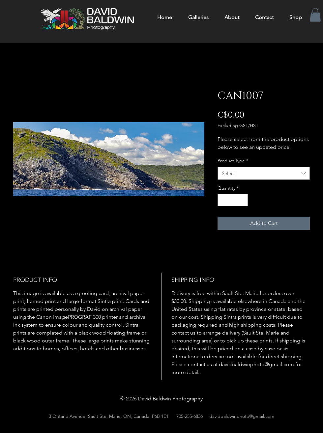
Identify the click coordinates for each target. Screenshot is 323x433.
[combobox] (264, 173)
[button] (315, 15)
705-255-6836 (189, 416)
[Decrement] (223, 200)
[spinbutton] (233, 200)
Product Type (233, 161)
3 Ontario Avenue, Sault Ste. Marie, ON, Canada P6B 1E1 (108, 416)
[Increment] (243, 200)
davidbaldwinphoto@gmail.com (241, 416)
